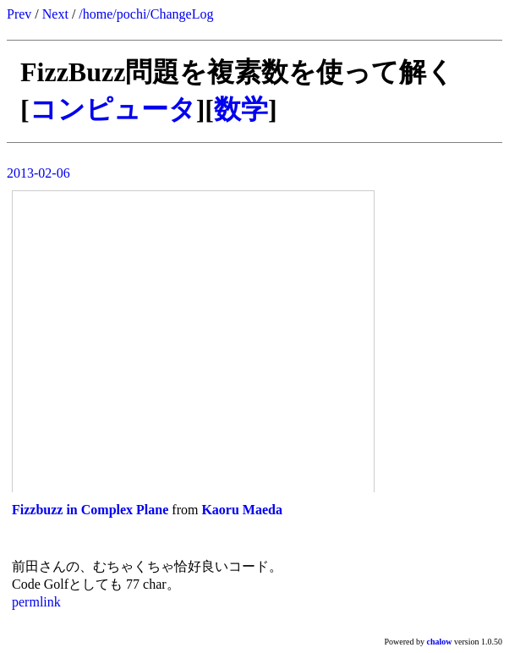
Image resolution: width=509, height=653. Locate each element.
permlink (36, 602)
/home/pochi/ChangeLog (146, 14)
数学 (241, 109)
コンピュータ (113, 109)
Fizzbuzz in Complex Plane (90, 509)
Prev (19, 14)
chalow (439, 641)
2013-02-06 (38, 173)
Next (55, 14)
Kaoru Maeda (241, 509)
